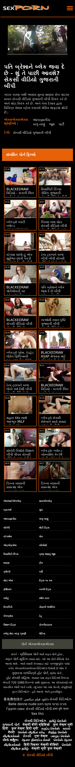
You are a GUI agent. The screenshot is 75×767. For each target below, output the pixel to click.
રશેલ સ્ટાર (44, 598)
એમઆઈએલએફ (12, 501)
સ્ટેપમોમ (7, 536)
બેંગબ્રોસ (8, 616)
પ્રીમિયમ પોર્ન (29, 654)
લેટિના (42, 633)
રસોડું (6, 598)
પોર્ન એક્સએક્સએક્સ (37, 644)
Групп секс (15, 709)
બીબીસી (43, 545)
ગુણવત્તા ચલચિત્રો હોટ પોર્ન (30, 673)
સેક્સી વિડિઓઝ (60, 699)
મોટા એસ (8, 580)
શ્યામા (6, 563)
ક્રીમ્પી (6, 571)
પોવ (41, 536)
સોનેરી (6, 527)
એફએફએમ (9, 545)
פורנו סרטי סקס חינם (52, 704)
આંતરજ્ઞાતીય (41, 120)
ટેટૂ (40, 616)
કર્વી (41, 571)
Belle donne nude (22, 704)
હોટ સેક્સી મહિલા (18, 678)
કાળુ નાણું (39, 124)
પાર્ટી (61, 124)
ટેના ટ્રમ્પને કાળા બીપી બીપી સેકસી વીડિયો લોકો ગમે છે (53, 258)
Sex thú (37, 714)
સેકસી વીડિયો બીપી (39, 709)
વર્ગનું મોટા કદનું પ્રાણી (14, 633)
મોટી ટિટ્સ (44, 527)
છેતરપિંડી (7, 607)
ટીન (41, 563)
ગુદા (41, 509)
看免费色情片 (13, 699)
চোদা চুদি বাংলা (61, 709)
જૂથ (52, 124)
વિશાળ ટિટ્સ (9, 624)
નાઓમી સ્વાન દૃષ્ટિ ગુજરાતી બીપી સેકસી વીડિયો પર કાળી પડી (53, 325)
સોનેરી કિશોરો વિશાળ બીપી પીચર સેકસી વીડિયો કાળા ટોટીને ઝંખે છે (20, 456)
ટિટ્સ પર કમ (45, 580)
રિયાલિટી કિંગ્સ (10, 554)
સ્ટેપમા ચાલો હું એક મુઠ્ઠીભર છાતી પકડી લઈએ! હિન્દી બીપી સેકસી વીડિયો (19, 260)
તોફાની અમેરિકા (47, 607)
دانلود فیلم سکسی (36, 699)
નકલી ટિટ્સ (45, 589)
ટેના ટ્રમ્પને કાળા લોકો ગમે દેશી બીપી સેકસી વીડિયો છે (19, 389)
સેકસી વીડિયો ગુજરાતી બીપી (32, 133)
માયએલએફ (45, 501)
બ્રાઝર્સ (7, 509)
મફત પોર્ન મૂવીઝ (17, 659)
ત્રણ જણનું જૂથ (47, 554)
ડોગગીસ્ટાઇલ (45, 624)
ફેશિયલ (7, 589)
